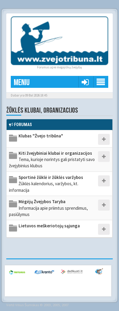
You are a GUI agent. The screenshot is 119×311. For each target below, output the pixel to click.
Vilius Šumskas (27, 304)
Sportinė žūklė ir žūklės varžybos (46, 183)
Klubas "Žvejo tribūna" (41, 136)
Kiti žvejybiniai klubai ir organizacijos (52, 159)
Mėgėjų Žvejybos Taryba (48, 208)
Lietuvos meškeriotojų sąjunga (49, 226)
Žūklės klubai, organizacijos (42, 110)
